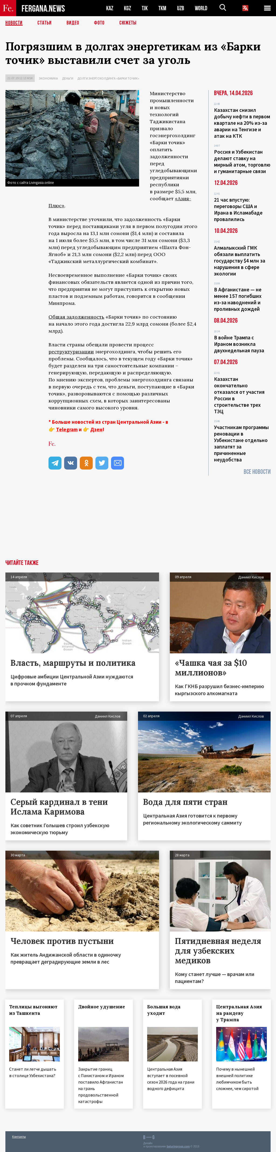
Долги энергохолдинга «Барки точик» (108, 78)
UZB (180, 8)
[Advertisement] (138, 519)
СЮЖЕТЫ (128, 23)
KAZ (109, 8)
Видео (73, 23)
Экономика (48, 78)
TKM (162, 8)
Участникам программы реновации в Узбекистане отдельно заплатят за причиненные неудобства (241, 443)
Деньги (67, 78)
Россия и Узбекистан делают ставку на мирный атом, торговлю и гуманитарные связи (242, 161)
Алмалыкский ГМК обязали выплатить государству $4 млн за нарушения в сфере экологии (239, 260)
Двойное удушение (101, 1007)
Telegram (67, 429)
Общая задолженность (76, 317)
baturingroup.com (178, 1146)
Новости (14, 23)
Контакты (19, 1136)
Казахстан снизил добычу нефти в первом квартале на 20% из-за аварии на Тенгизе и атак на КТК (242, 123)
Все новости (257, 472)
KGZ (127, 8)
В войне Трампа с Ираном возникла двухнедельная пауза (239, 344)
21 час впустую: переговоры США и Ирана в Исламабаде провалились (238, 209)
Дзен (96, 429)
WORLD (201, 8)
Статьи (44, 23)
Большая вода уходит (164, 1010)
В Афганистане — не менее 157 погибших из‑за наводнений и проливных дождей (237, 299)
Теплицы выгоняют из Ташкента (33, 1010)
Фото (99, 23)
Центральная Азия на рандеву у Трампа (239, 1013)
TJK (145, 8)
